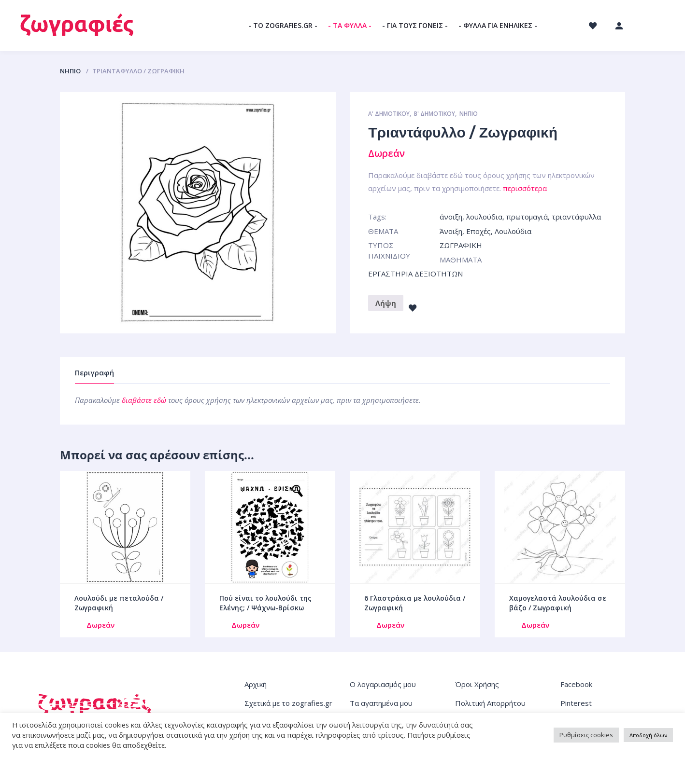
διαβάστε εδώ (144, 400)
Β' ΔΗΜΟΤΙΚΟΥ (434, 114)
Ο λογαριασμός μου (383, 684)
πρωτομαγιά (527, 216)
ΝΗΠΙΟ (70, 71)
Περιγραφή (94, 372)
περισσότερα (525, 188)
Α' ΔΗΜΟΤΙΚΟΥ (389, 114)
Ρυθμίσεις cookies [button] (586, 734)
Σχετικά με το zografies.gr (288, 703)
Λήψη (385, 303)
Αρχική (255, 684)
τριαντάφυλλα (576, 216)
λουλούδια (484, 216)
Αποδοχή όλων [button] (648, 735)
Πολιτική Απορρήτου (490, 703)
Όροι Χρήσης (477, 684)
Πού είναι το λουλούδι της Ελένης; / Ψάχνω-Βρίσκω (265, 602)
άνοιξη (451, 216)
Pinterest (576, 703)
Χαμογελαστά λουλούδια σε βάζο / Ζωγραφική (557, 602)
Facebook (576, 684)
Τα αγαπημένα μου (381, 703)
